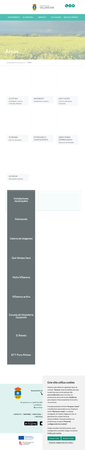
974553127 (37, 405)
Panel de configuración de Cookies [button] (61, 443)
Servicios (42, 17)
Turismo (13, 137)
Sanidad (13, 176)
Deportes (39, 98)
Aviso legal (37, 414)
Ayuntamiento (14, 17)
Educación (64, 98)
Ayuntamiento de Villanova (16, 62)
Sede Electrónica (71, 17)
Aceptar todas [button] (54, 438)
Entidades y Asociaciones (41, 138)
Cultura (13, 98)
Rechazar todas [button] (68, 438)
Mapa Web (27, 414)
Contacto (17, 414)
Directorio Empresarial (66, 138)
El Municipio (28, 17)
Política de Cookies (54, 433)
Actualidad (56, 17)
